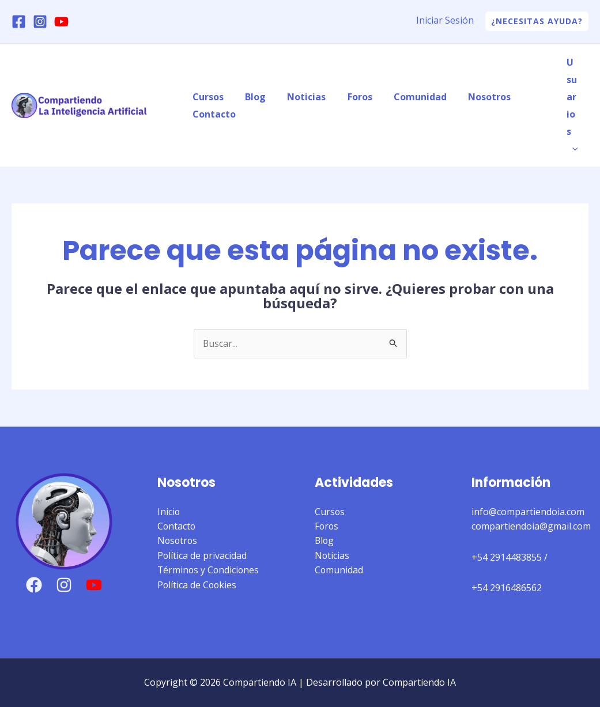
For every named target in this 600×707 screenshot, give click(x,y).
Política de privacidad (202, 556)
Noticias (299, 96)
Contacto (212, 114)
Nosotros (472, 96)
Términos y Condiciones (209, 570)
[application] (573, 148)
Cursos (206, 96)
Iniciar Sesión (445, 20)
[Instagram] (40, 21)
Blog (250, 96)
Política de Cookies (197, 585)
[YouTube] (61, 21)
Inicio (168, 511)
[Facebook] (19, 21)
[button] (536, 21)
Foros (349, 96)
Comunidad (406, 96)
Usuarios (573, 105)
